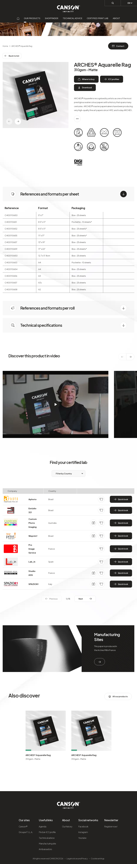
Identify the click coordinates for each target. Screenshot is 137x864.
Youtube (82, 837)
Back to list (12, 55)
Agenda (42, 826)
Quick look (121, 499)
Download (85, 87)
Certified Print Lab (97, 18)
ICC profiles (111, 79)
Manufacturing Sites (107, 637)
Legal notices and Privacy (77, 858)
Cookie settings (97, 858)
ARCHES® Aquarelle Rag (38, 755)
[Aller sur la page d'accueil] (18, 18)
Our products (32, 18)
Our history (67, 826)
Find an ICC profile (47, 832)
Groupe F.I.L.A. (26, 832)
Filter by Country (64, 473)
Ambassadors (45, 849)
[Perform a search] (113, 3)
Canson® (23, 826)
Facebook (83, 826)
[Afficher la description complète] (77, 118)
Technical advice (72, 18)
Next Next (85, 598)
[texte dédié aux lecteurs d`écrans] (18, 121)
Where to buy (86, 79)
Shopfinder (51, 18)
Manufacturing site (47, 843)
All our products (118, 696)
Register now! (110, 826)
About (116, 18)
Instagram (83, 832)
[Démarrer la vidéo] (55, 404)
